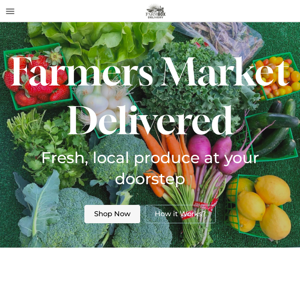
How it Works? (180, 214)
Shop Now (112, 214)
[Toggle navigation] (10, 11)
